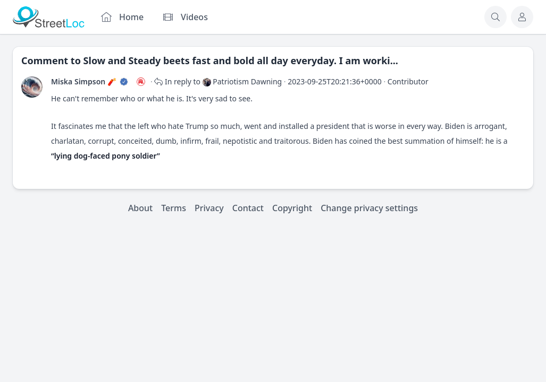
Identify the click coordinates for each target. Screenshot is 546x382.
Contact (248, 208)
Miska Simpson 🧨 (83, 81)
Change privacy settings (369, 208)
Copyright (292, 208)
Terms (173, 208)
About (140, 208)
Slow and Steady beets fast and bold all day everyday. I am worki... (240, 60)
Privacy (209, 208)
